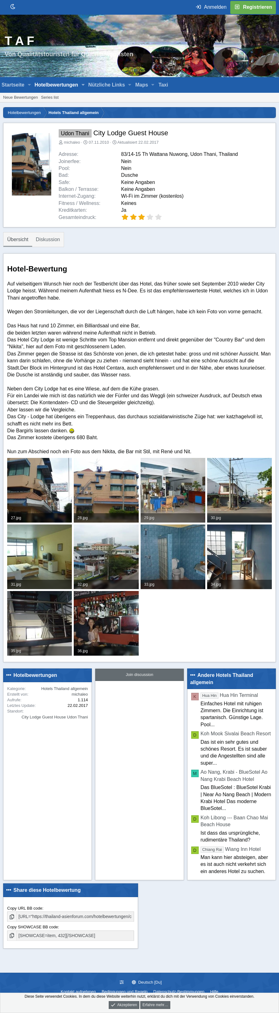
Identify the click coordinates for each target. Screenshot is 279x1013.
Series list (49, 97)
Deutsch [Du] (147, 982)
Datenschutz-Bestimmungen (178, 991)
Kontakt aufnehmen (78, 991)
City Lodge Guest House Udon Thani (55, 717)
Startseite (13, 84)
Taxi (163, 84)
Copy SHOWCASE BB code (32, 926)
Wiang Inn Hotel (231, 849)
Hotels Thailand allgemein (64, 688)
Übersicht (17, 239)
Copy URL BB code (24, 908)
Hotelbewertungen (56, 84)
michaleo (72, 142)
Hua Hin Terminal (229, 695)
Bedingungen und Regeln (125, 991)
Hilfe (214, 991)
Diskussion (48, 239)
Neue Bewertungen (20, 97)
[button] (29, 85)
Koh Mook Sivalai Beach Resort (236, 733)
